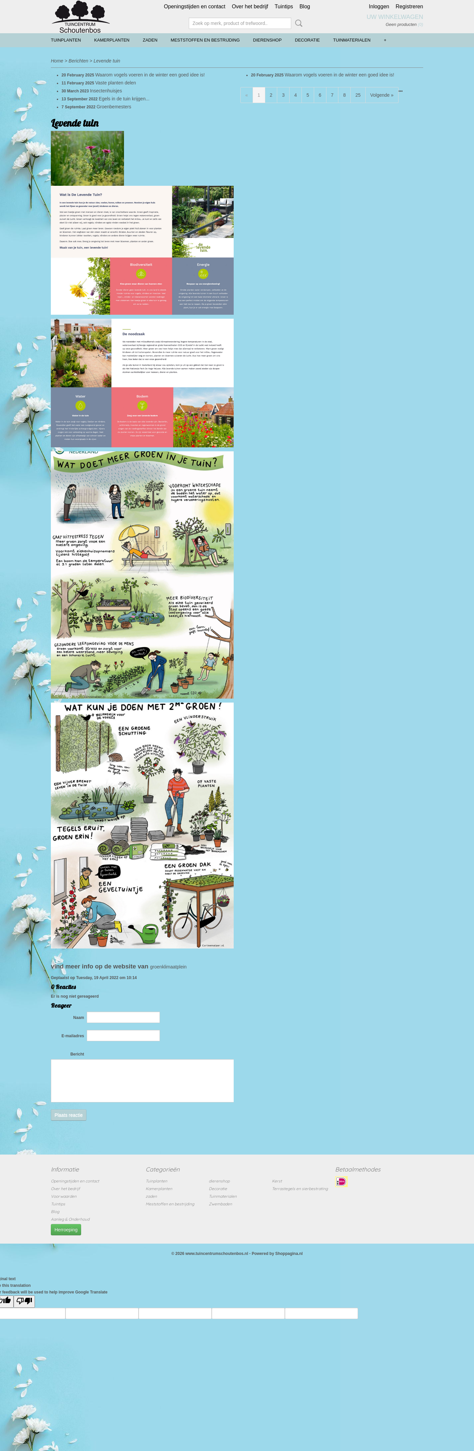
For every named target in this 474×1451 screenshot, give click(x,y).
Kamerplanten (111, 40)
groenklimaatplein (168, 966)
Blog (304, 6)
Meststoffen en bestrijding (205, 40)
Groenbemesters (113, 106)
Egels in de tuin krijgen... (124, 98)
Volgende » (382, 95)
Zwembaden (220, 1203)
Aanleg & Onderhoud (70, 1219)
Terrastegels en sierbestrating (300, 1188)
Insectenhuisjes (106, 90)
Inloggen (379, 6)
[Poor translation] (24, 1301)
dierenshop (267, 40)
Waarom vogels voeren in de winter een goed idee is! (149, 74)
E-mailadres (72, 1036)
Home (57, 60)
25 (358, 95)
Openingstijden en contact (194, 6)
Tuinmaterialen (351, 40)
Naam (78, 1017)
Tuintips (284, 6)
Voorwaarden (63, 1196)
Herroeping (66, 1229)
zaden (150, 40)
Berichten (78, 60)
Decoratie (307, 40)
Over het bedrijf (250, 6)
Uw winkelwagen (395, 17)
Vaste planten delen (115, 82)
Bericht (77, 1054)
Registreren (409, 6)
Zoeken (297, 23)
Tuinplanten (66, 40)
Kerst (277, 1180)
